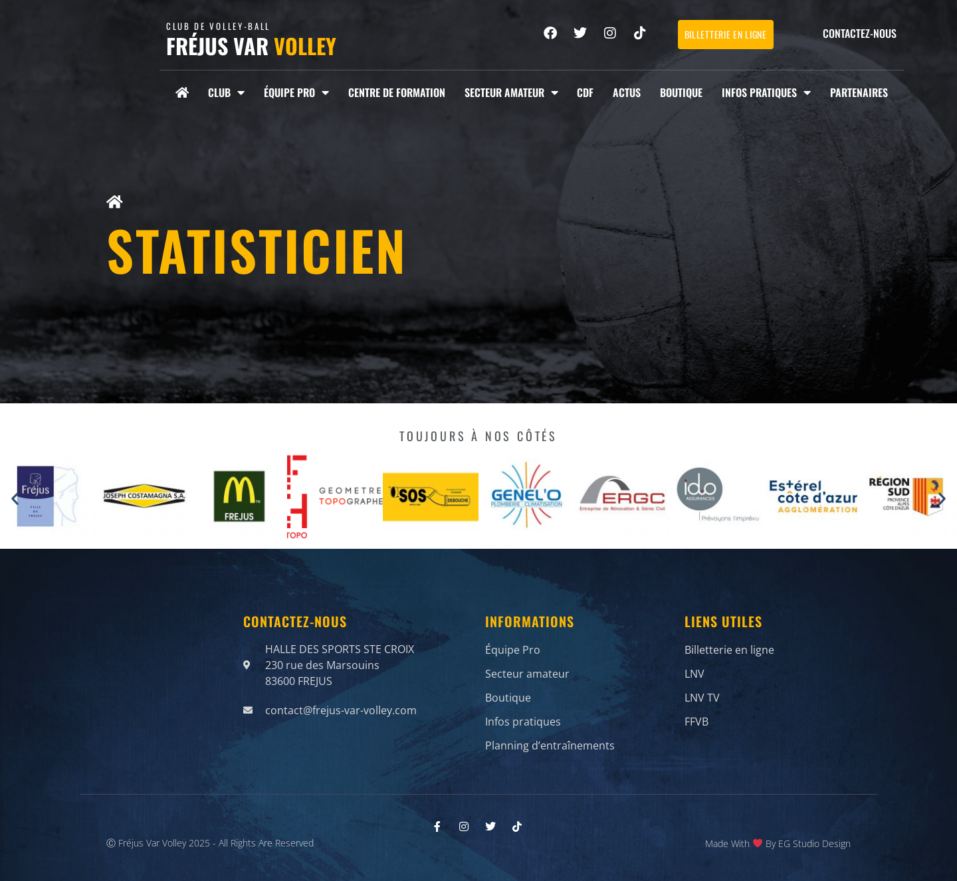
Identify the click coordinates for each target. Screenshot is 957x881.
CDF (585, 92)
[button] (15, 498)
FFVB (696, 712)
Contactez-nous (860, 33)
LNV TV (702, 692)
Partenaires (859, 92)
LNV (694, 672)
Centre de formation (396, 92)
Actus (627, 92)
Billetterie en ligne (729, 652)
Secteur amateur (511, 92)
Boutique (681, 92)
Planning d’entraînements (550, 732)
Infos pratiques (766, 92)
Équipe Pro (296, 92)
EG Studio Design (814, 838)
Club (226, 92)
